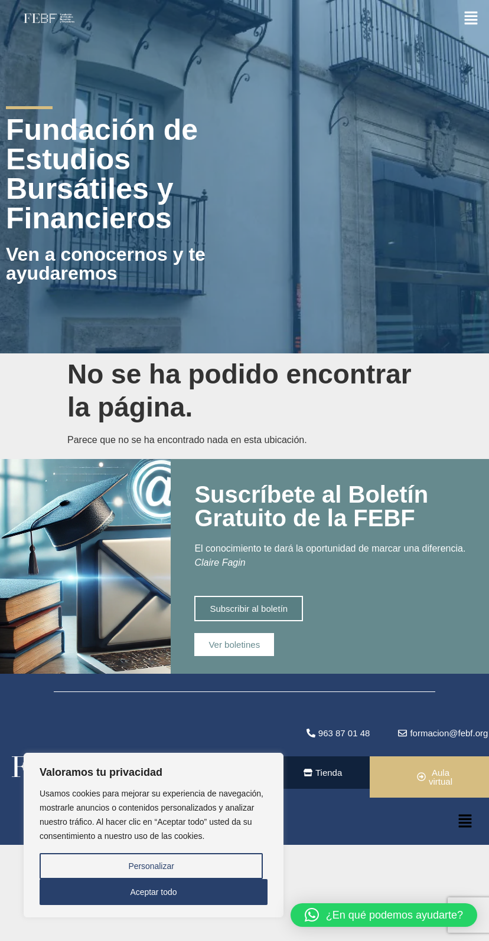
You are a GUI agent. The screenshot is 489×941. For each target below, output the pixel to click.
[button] (471, 17)
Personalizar (151, 866)
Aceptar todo (153, 892)
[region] (153, 835)
